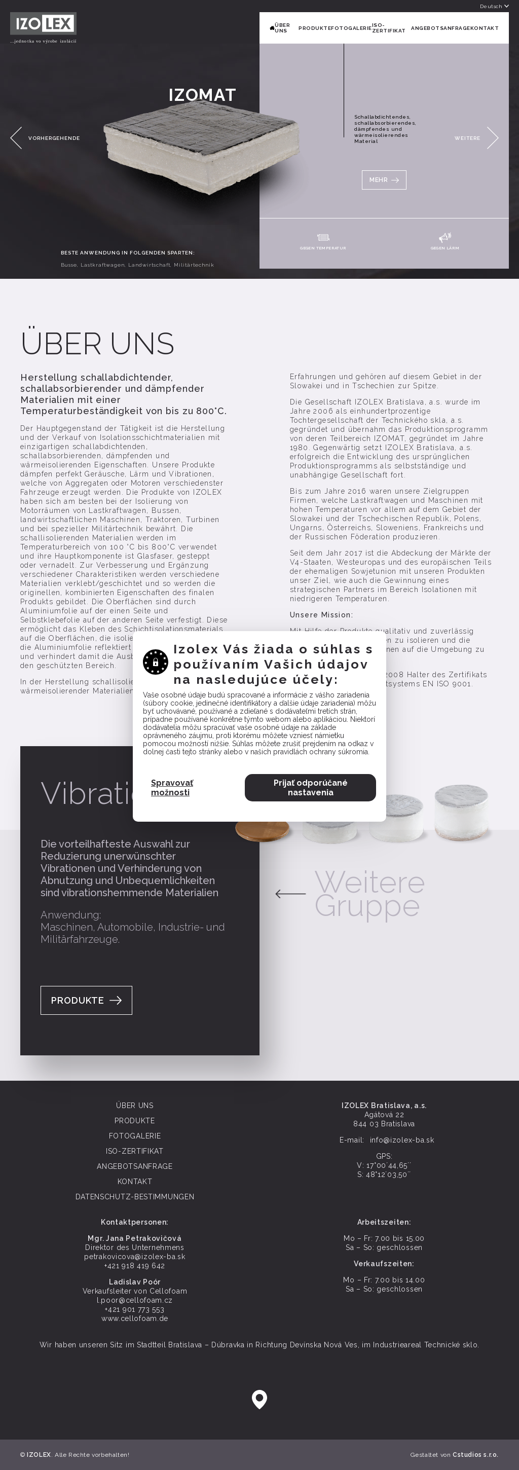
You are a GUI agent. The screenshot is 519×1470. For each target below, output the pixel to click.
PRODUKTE (315, 28)
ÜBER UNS (282, 27)
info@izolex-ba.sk (402, 1140)
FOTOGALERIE (351, 28)
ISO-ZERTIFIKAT (389, 27)
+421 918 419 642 (134, 1266)
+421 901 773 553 (134, 1309)
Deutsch (494, 6)
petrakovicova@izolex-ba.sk (134, 1257)
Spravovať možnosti (172, 754)
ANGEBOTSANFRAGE (440, 28)
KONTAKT (484, 28)
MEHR (378, 179)
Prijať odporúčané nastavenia (311, 754)
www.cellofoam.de (134, 1318)
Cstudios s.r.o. (476, 1454)
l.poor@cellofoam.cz (135, 1300)
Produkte (77, 1000)
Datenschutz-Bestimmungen (135, 1197)
